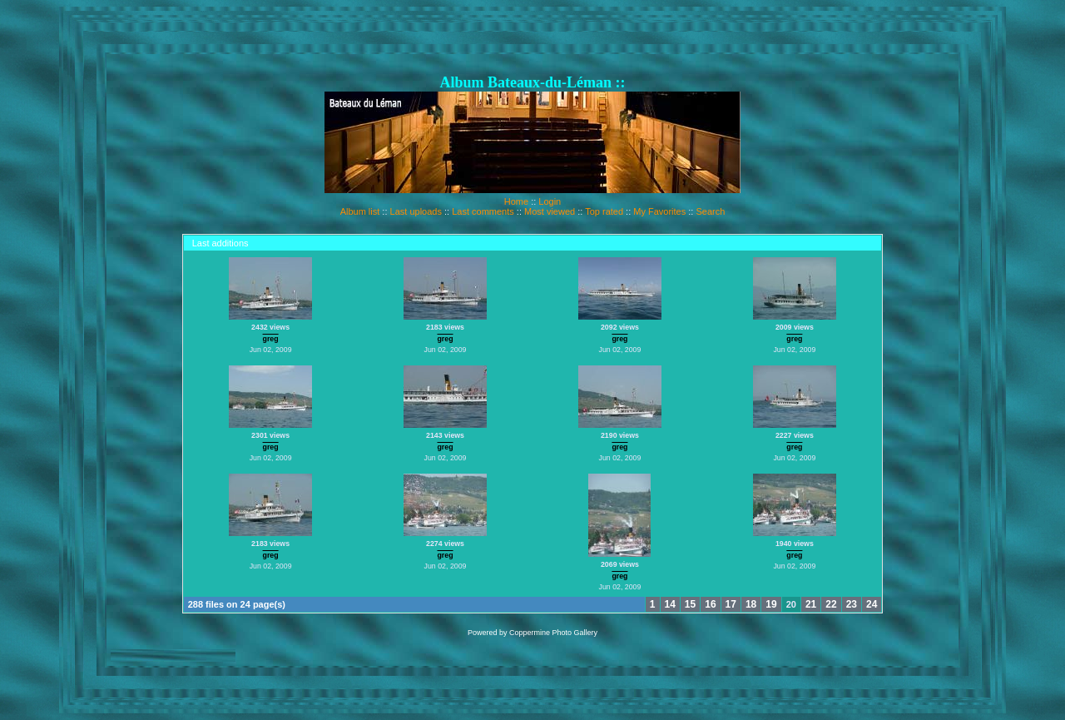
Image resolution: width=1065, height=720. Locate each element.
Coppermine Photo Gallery (553, 632)
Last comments (483, 211)
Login (549, 201)
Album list (360, 211)
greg (271, 339)
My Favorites (659, 211)
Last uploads (416, 211)
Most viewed (549, 211)
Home (516, 201)
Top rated (604, 211)
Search (710, 211)
